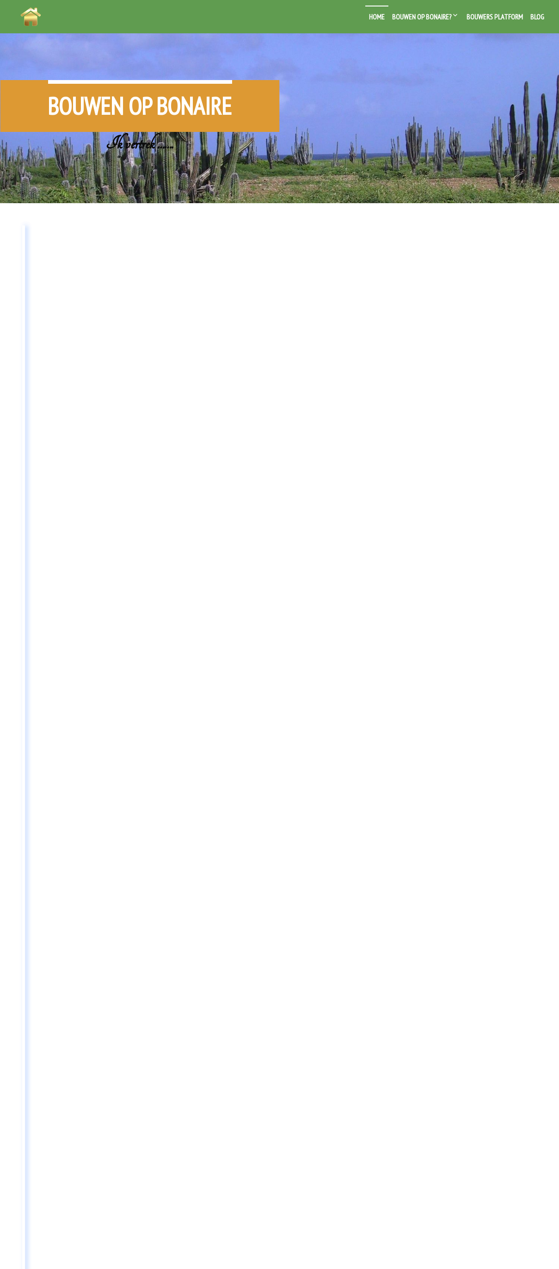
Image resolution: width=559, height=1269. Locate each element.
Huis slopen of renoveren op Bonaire (444, 258)
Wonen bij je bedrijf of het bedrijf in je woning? (90, 258)
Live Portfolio (330, 1252)
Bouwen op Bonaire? (422, 16)
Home (377, 16)
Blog (537, 16)
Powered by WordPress (245, 1252)
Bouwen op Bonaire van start (272, 249)
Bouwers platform (495, 16)
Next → (299, 1049)
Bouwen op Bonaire (139, 94)
